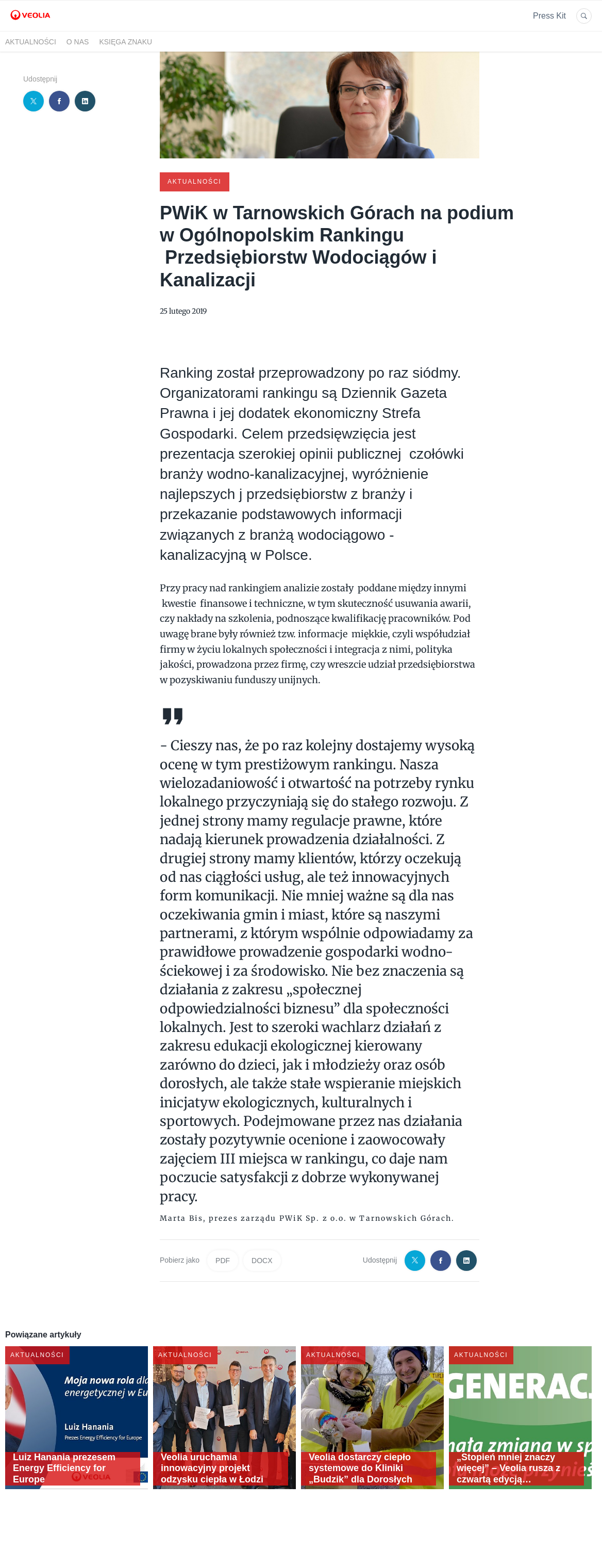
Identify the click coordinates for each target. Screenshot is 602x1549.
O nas (77, 42)
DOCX (262, 1259)
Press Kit (549, 15)
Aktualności (30, 42)
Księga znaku (125, 42)
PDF (222, 1259)
